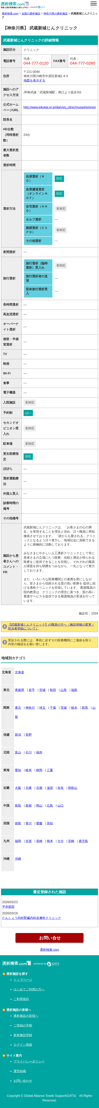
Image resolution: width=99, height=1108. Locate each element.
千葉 (53, 707)
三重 (50, 770)
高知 (50, 823)
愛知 (18, 770)
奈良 (60, 787)
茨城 (64, 707)
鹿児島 (83, 841)
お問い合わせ (23, 1080)
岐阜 (29, 770)
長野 (29, 734)
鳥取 (18, 805)
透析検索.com (10, 13)
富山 (18, 752)
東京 (18, 707)
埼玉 (42, 707)
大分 (60, 841)
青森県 (19, 690)
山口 (60, 805)
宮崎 (71, 841)
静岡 (39, 770)
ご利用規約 (21, 999)
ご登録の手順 (23, 1025)
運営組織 (20, 1071)
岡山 (39, 805)
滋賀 (50, 787)
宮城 (42, 690)
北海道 (19, 672)
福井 (39, 752)
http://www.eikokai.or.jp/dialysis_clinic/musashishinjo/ (60, 107)
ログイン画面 (23, 1044)
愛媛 (39, 823)
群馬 (85, 707)
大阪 (18, 787)
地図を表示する (34, 80)
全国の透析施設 (31, 13)
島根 (29, 805)
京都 (39, 787)
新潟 (18, 734)
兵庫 (29, 787)
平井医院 (8, 906)
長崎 (39, 841)
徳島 (18, 823)
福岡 (18, 841)
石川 (29, 752)
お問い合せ (49, 938)
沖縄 (18, 858)
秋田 (53, 690)
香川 (29, 823)
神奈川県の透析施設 (56, 13)
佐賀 (29, 841)
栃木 (74, 707)
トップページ (23, 979)
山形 (64, 690)
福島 (74, 690)
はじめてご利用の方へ (29, 989)
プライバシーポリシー (29, 1061)
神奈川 (30, 707)
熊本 (50, 841)
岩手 (32, 690)
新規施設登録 (23, 1035)
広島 (50, 805)
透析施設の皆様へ (26, 1015)
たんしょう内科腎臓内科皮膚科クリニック (31, 918)
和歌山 (72, 787)
